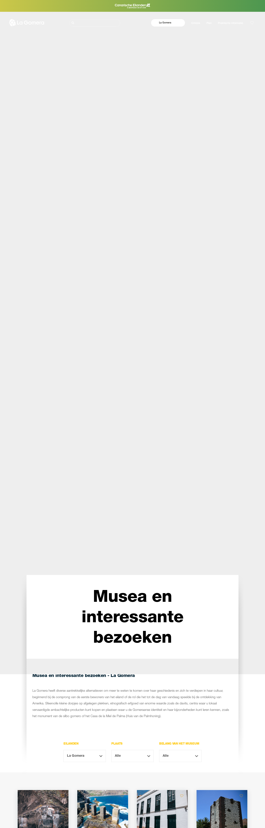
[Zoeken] (94, 23)
